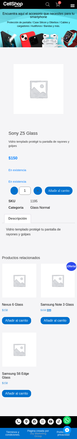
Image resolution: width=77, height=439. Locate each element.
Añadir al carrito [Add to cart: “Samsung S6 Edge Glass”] (16, 393)
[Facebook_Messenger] (67, 430)
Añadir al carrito (59, 190)
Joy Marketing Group (38, 435)
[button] (72, 5)
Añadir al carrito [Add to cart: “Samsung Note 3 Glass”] (55, 320)
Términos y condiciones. (12, 433)
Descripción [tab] (17, 218)
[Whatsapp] (67, 420)
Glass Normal (40, 207)
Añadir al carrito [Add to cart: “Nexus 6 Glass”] (16, 320)
